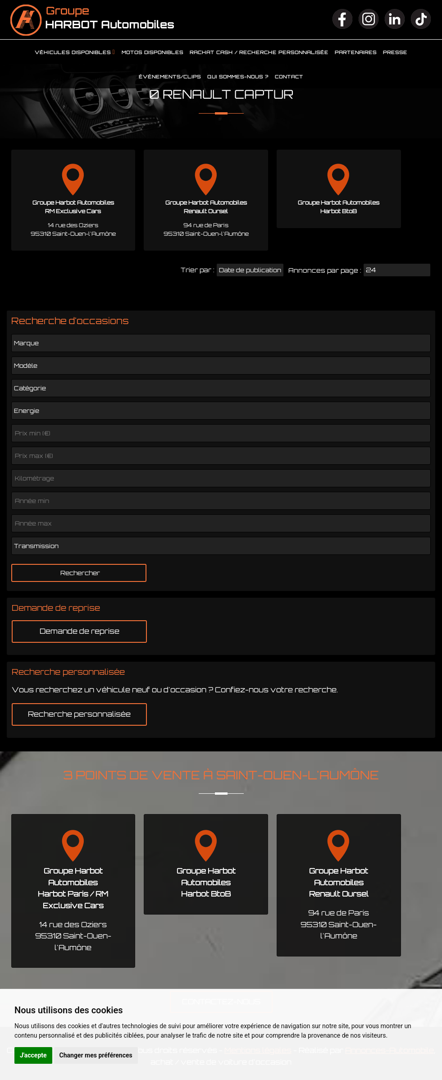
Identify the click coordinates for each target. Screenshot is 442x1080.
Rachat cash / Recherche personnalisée (259, 52)
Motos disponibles (152, 52)
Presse (395, 52)
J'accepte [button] (33, 1055)
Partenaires (356, 52)
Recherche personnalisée (79, 713)
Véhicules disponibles (73, 52)
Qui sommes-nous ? (238, 76)
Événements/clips (170, 76)
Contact (289, 76)
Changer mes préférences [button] (95, 1055)
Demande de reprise (79, 631)
